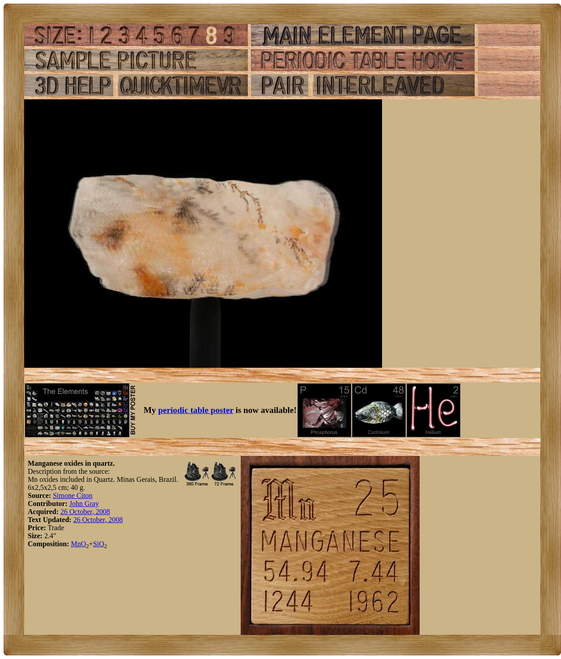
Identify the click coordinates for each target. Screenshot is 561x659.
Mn (76, 544)
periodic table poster (196, 410)
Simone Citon (72, 495)
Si (96, 544)
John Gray (84, 503)
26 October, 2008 (85, 511)
